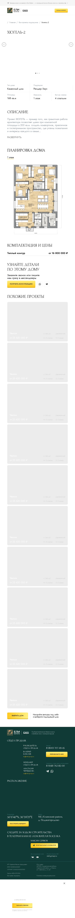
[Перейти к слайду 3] (39, 73)
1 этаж (10, 157)
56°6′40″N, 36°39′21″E (20, 817)
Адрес (40, 814)
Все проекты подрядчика (28, 22)
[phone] (22, 900)
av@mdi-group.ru (28, 773)
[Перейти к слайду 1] (35, 73)
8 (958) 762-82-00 (55, 765)
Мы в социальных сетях (37, 854)
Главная (12, 22)
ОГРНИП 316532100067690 (16, 869)
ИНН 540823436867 (13, 867)
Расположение (17, 780)
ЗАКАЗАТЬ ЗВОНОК (20, 905)
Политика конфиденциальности (46, 876)
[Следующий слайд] (71, 54)
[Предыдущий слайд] (4, 54)
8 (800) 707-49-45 (55, 748)
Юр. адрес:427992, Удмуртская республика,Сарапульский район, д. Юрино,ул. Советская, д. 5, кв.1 (47, 867)
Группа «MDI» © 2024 (13, 873)
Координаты (10, 814)
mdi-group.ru (52, 856)
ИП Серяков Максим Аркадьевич (17, 864)
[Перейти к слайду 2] (37, 73)
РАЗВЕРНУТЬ (14, 137)
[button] (21, 284)
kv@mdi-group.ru (28, 756)
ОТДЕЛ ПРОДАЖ (16, 740)
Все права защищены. (13, 876)
